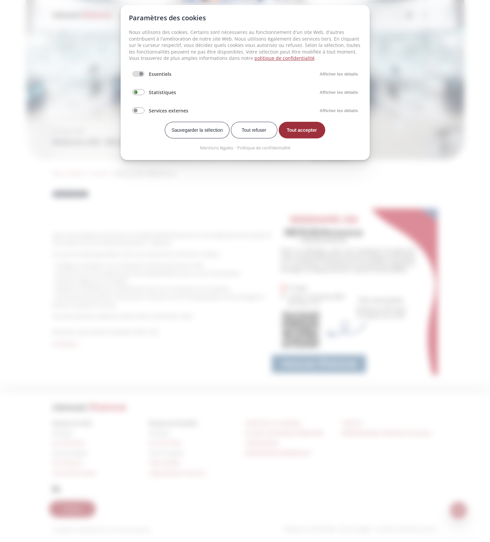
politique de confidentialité (284, 58)
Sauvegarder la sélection (197, 130)
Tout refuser (254, 130)
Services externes (168, 110)
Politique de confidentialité (263, 148)
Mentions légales (216, 148)
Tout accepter (302, 130)
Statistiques (162, 92)
